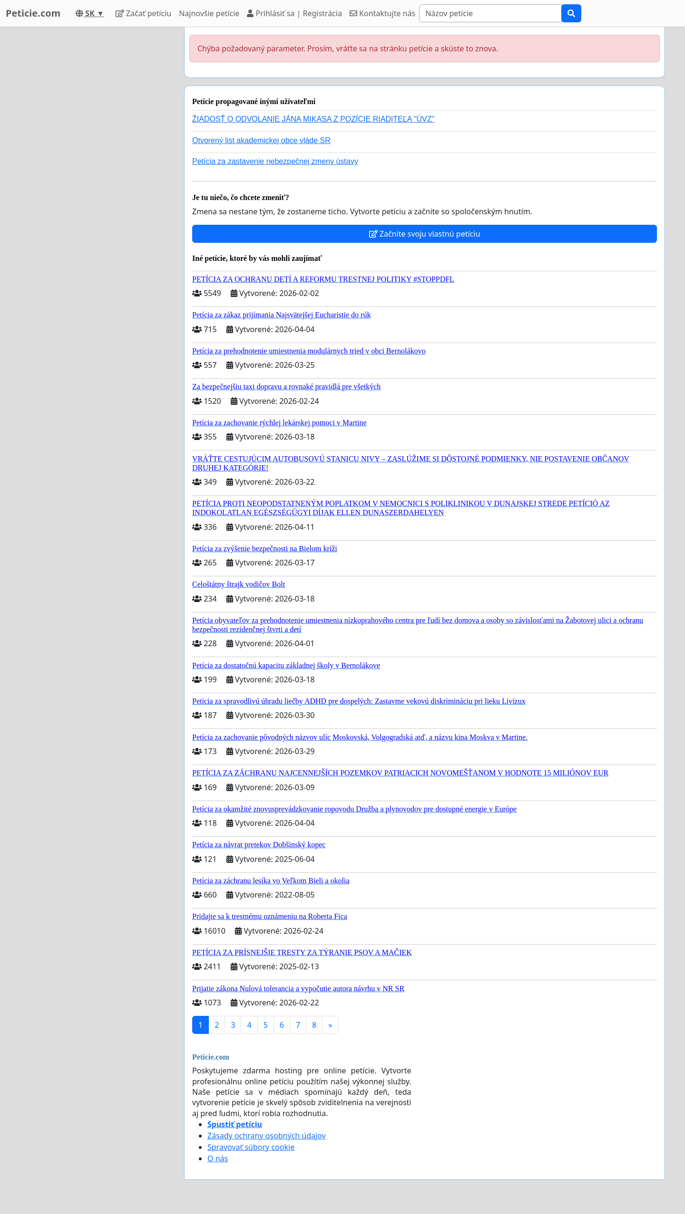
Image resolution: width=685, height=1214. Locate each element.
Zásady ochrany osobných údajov (266, 1135)
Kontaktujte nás (382, 13)
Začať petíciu (143, 13)
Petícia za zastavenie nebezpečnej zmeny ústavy (275, 161)
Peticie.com (33, 13)
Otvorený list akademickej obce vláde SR (261, 140)
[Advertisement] (91, 169)
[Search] (490, 13)
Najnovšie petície (209, 13)
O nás (217, 1158)
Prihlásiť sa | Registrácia (294, 13)
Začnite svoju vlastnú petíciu (424, 234)
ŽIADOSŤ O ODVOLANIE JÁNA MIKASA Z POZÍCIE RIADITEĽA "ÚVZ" (313, 119)
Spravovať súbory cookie (250, 1147)
